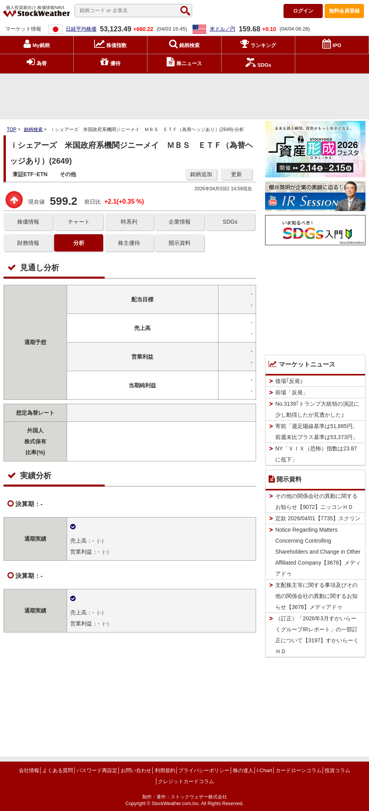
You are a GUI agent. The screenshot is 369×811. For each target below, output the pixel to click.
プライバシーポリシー (203, 770)
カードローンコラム (299, 770)
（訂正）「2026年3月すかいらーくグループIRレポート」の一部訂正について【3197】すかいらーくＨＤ (317, 634)
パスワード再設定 (96, 770)
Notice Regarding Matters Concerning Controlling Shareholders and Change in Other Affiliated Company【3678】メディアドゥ (318, 552)
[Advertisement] (184, 94)
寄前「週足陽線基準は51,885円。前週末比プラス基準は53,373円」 (316, 431)
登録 (344, 11)
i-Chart (264, 770)
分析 (78, 243)
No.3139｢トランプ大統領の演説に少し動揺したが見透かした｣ (317, 409)
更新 (236, 174)
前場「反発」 (291, 392)
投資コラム (337, 770)
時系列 (129, 222)
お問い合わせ (136, 770)
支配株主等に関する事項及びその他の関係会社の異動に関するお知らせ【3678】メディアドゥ (316, 596)
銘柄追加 (201, 174)
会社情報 (29, 770)
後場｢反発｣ (289, 381)
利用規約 (165, 770)
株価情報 (28, 222)
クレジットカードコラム (186, 781)
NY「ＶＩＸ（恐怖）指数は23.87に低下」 (316, 454)
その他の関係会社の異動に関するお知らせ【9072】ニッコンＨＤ (316, 501)
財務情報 (28, 243)
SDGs (230, 222)
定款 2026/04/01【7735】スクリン (317, 518)
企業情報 (180, 222)
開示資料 (180, 243)
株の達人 (243, 770)
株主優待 (129, 243)
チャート (79, 222)
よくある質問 (57, 770)
